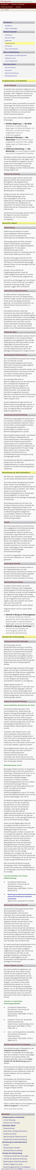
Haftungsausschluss (11, 76)
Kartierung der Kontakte (11, 1148)
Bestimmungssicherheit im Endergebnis (16, 1167)
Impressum (8, 70)
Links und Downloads (11, 49)
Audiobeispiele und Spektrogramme (16, 55)
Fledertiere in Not (10, 58)
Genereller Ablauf (8, 1125)
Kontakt (18, 7)
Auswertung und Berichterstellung (15, 1139)
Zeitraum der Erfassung (11, 1123)
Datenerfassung (8, 1128)
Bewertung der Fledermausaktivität (15, 1161)
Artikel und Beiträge (18, 4)
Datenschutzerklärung (11, 73)
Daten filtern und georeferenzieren (15, 1131)
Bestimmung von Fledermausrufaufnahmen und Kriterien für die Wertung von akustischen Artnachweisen (21, 897)
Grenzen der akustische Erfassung (15, 1159)
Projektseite (8, 35)
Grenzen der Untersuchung (12, 1153)
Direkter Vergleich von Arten (13, 1164)
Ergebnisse (8, 40)
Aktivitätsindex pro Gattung (12, 1150)
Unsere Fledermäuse (11, 61)
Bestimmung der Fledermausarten (15, 1136)
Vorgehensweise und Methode (13, 1117)
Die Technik (8, 46)
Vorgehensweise (10, 43)
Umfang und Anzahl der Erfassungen (15, 1156)
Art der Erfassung (9, 1120)
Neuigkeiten (5, 4)
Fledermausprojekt (7, 7)
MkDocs (20, 1169)
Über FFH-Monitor (10, 67)
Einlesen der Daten (9, 1134)
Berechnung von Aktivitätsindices (14, 1142)
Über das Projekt (10, 38)
